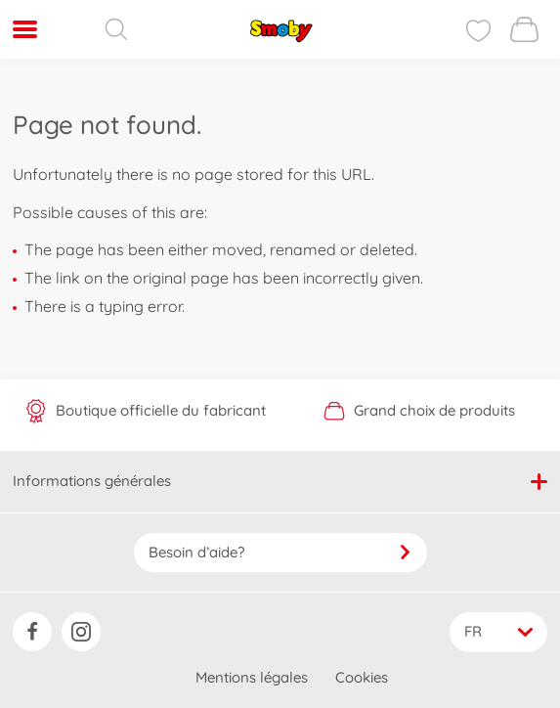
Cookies (361, 677)
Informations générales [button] (280, 480)
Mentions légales (251, 677)
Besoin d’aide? (280, 552)
